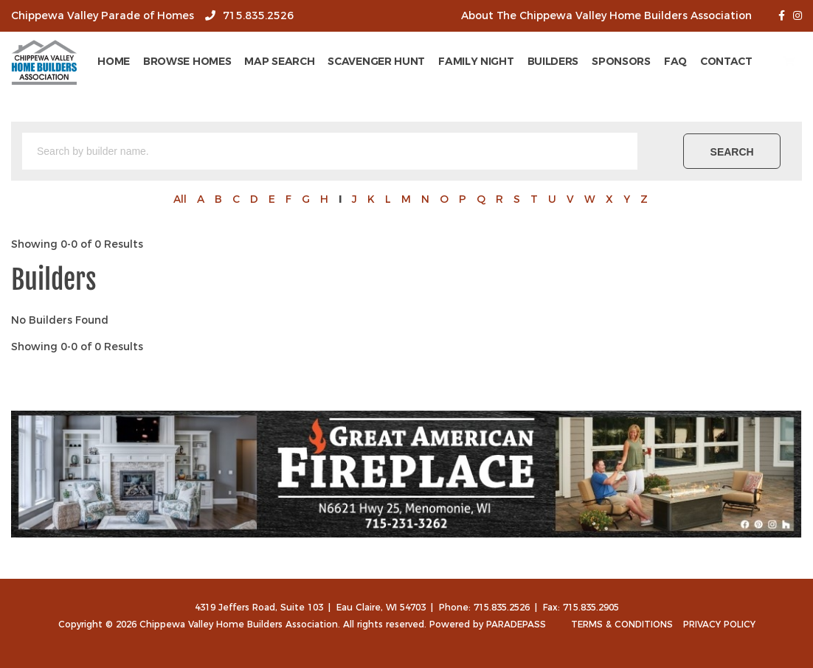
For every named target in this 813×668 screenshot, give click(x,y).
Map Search (323, 61)
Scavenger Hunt (419, 61)
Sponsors (663, 61)
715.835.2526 (252, 15)
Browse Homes (230, 61)
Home (156, 61)
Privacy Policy (719, 624)
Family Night (518, 61)
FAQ (718, 61)
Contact (769, 61)
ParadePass (516, 624)
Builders (596, 61)
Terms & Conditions (622, 624)
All (180, 199)
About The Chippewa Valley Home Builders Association (606, 15)
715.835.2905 (591, 607)
